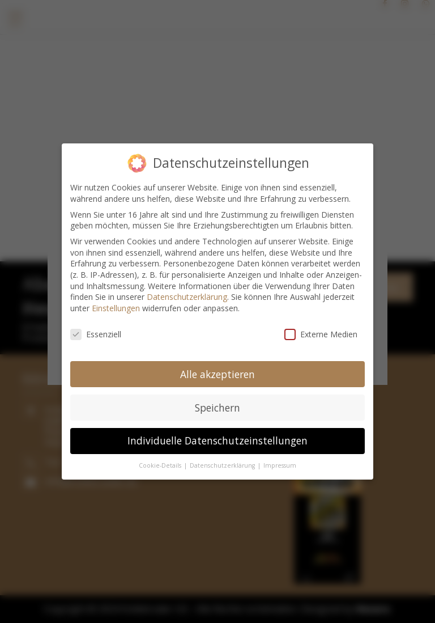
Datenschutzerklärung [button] (223, 460)
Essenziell (95, 328)
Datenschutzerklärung (187, 291)
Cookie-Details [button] (161, 460)
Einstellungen (116, 302)
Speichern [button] (217, 402)
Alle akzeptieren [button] (217, 368)
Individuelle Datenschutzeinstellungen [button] (217, 435)
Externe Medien (320, 328)
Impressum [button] (279, 460)
